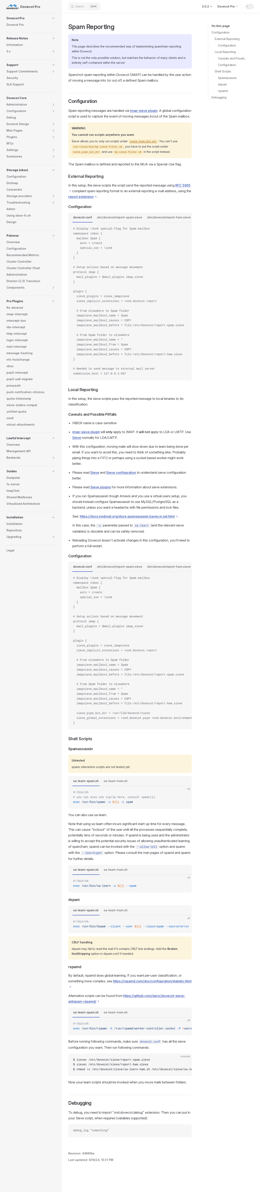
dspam (222, 84)
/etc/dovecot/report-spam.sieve (119, 217)
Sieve (76, 438)
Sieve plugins (100, 487)
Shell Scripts (223, 71)
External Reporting (227, 39)
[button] (30, 18)
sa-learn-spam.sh (86, 781)
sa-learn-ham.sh (116, 781)
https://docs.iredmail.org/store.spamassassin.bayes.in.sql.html (127, 516)
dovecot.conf (82, 217)
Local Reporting (225, 52)
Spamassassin (227, 78)
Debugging (218, 97)
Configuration (220, 32)
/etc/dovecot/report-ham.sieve (169, 217)
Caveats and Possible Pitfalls (232, 58)
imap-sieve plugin (143, 111)
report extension (81, 197)
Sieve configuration (121, 472)
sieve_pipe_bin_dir (143, 141)
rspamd (223, 91)
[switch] (249, 6)
